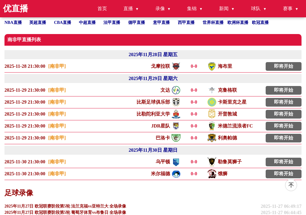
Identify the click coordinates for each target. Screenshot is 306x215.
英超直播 (37, 22)
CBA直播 (62, 22)
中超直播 (87, 22)
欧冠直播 (260, 22)
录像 (160, 8)
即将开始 (283, 66)
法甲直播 (111, 22)
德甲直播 (136, 22)
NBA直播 (13, 22)
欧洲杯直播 (237, 22)
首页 (102, 8)
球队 (256, 8)
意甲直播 (161, 22)
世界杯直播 (213, 22)
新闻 (224, 8)
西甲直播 (186, 22)
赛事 (288, 8)
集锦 (192, 8)
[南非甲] (57, 66)
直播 (128, 8)
